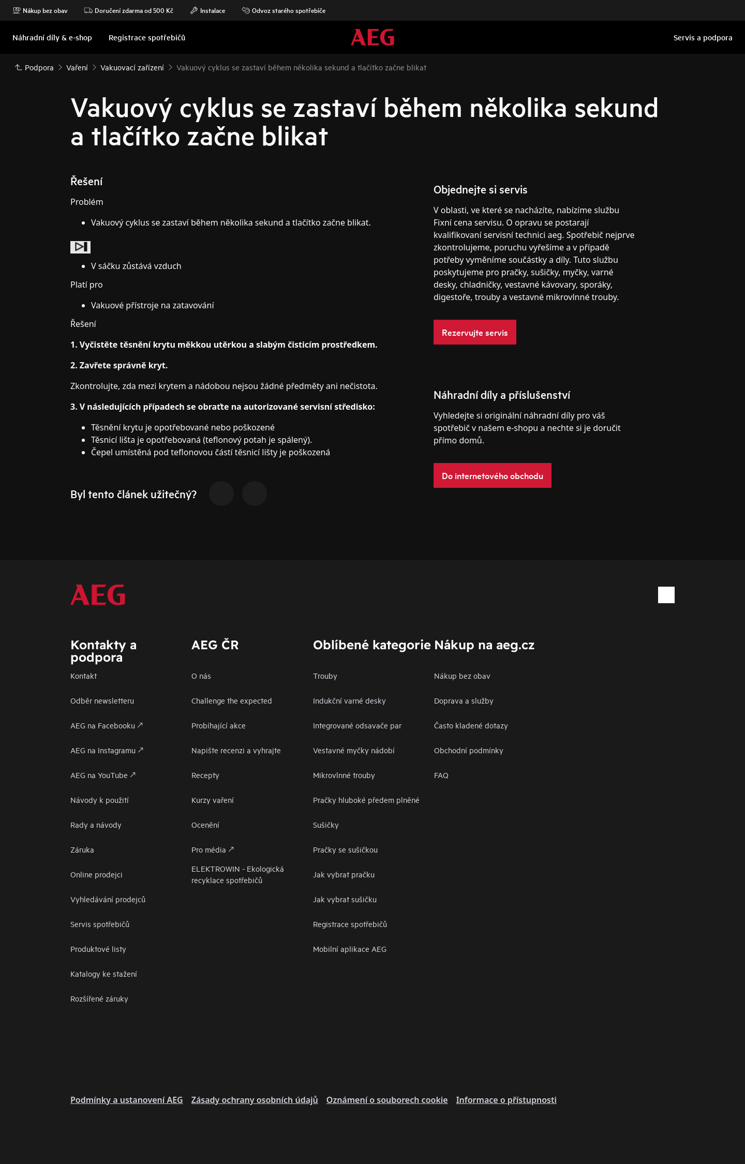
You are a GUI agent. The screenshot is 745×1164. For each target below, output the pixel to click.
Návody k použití (99, 799)
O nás (201, 675)
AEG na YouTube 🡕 (103, 775)
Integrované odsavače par (357, 725)
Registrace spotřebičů (350, 924)
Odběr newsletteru (102, 700)
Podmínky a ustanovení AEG (126, 1100)
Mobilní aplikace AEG (349, 948)
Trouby (325, 675)
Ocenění (205, 824)
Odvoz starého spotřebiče (283, 10)
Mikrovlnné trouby (344, 775)
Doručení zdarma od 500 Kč (128, 10)
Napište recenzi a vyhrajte (236, 750)
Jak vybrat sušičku (345, 899)
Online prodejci (96, 874)
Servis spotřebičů (99, 924)
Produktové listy (98, 948)
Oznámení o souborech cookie (387, 1100)
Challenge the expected (231, 700)
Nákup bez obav (40, 10)
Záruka (82, 849)
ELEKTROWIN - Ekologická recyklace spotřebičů (237, 874)
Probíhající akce (218, 725)
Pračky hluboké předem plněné (366, 799)
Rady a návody (96, 824)
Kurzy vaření (212, 799)
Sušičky (326, 824)
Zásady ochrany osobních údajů (254, 1100)
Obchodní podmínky (468, 750)
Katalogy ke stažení (103, 973)
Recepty (205, 775)
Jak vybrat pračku (344, 874)
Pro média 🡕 (212, 849)
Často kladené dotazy (471, 725)
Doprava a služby (464, 700)
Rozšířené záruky (99, 998)
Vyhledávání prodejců (107, 899)
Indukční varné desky (349, 700)
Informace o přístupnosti (506, 1100)
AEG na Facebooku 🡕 (106, 725)
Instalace (207, 10)
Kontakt (83, 675)
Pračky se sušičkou (345, 849)
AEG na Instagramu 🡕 (106, 750)
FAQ (441, 775)
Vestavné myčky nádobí (354, 750)
